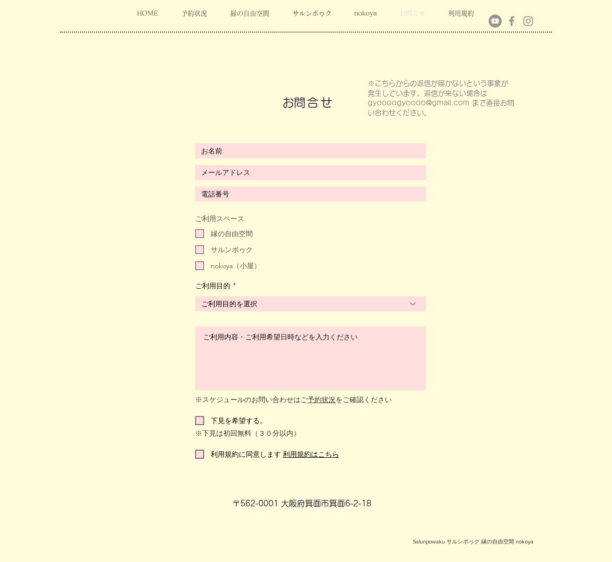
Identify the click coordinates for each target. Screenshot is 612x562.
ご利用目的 (212, 285)
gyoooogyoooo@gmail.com (419, 102)
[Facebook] (511, 21)
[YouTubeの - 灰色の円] (495, 21)
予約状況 (322, 400)
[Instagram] (528, 21)
